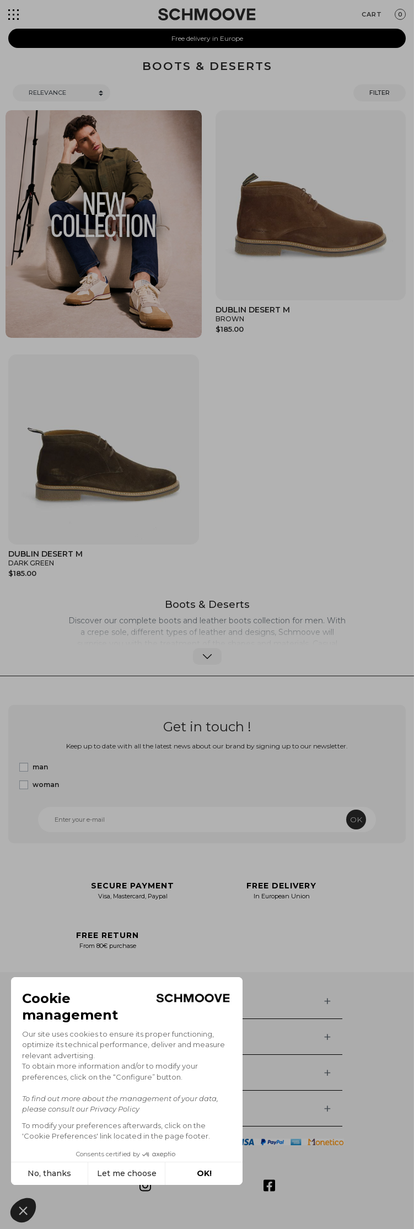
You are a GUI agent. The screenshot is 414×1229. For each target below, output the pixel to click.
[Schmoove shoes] (206, 14)
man (40, 767)
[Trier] (61, 92)
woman (46, 784)
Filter (379, 92)
